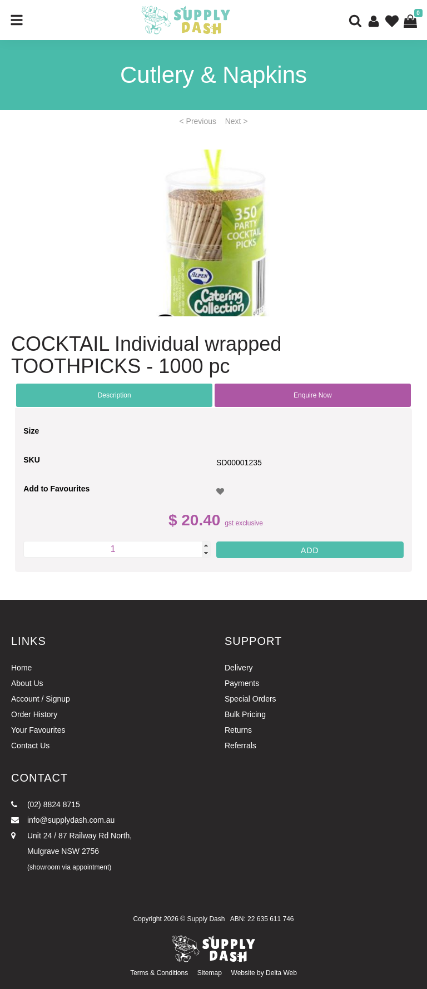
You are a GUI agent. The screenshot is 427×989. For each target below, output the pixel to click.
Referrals (240, 745)
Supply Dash (206, 919)
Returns (238, 729)
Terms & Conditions (159, 973)
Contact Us (30, 745)
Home (21, 667)
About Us (27, 683)
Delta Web (281, 973)
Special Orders (250, 698)
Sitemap (209, 973)
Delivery (239, 667)
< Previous (198, 121)
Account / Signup (40, 698)
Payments (242, 683)
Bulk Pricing (245, 714)
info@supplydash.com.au (63, 820)
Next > (236, 121)
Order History (34, 714)
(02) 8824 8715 (45, 804)
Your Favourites (38, 729)
